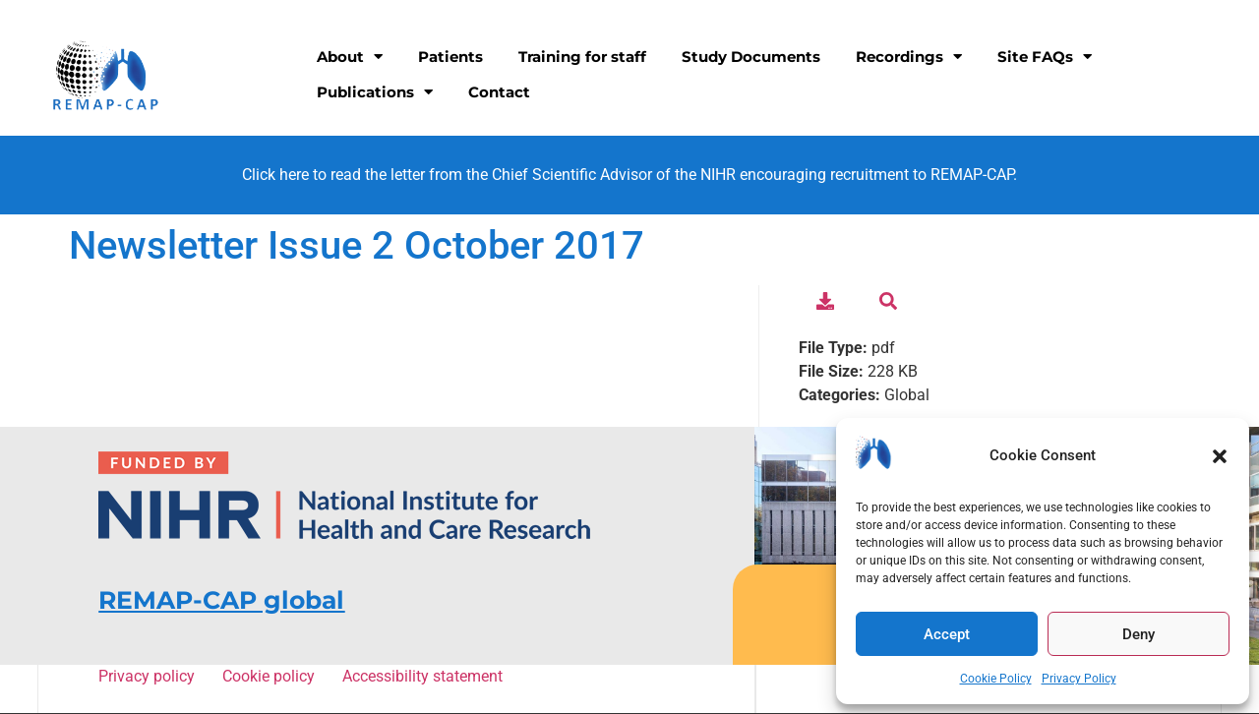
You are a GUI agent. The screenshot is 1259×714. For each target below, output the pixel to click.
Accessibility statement (421, 676)
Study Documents (751, 56)
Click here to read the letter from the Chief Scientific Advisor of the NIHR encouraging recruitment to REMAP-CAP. (629, 174)
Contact (499, 92)
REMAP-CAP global (221, 600)
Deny (1138, 634)
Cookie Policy (996, 678)
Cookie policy (271, 676)
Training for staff (582, 56)
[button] (1219, 456)
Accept (947, 634)
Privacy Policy (1079, 678)
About (350, 56)
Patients (450, 56)
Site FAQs (1044, 56)
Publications (375, 92)
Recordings (909, 56)
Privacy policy (149, 676)
